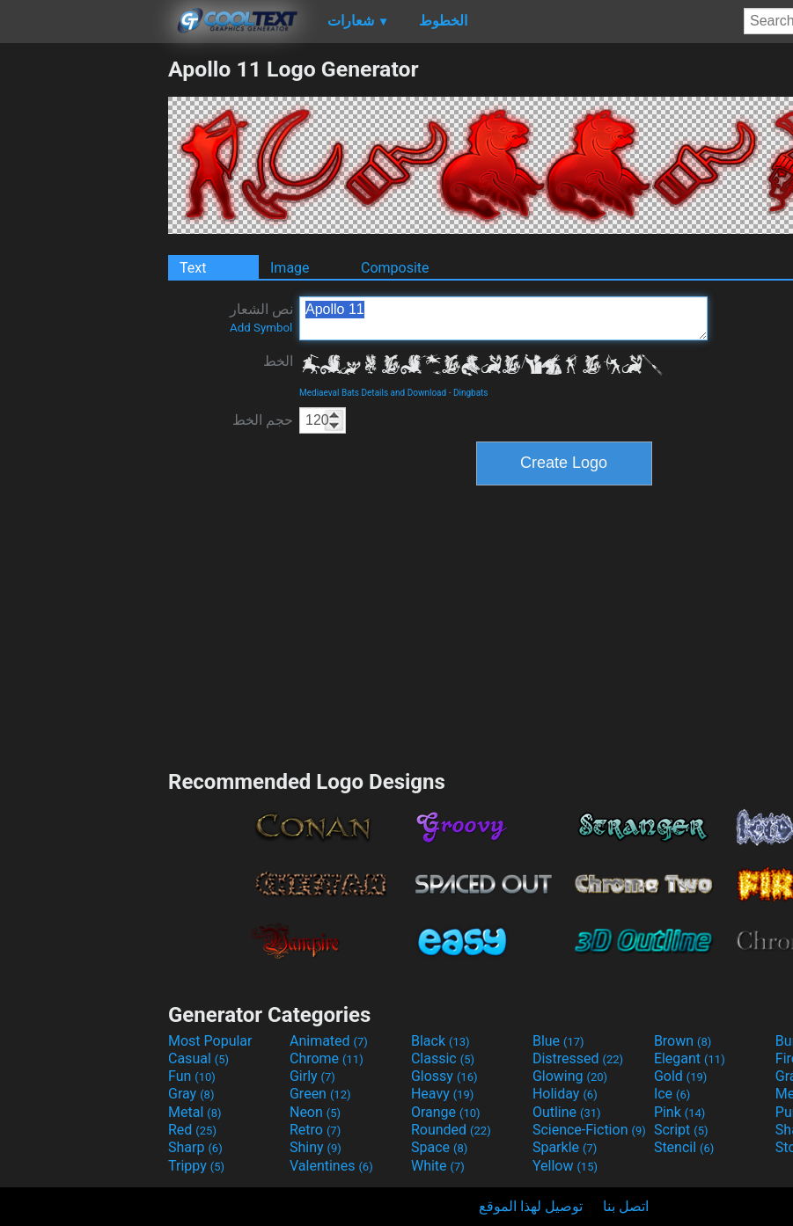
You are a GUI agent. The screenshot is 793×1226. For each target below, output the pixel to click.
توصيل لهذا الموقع (531, 1206)
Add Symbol (261, 327)
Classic (442, 1058)
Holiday (565, 1093)
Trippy (196, 1165)
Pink (680, 1112)
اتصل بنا (626, 1206)
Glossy (444, 1076)
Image (290, 267)
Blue (558, 1041)
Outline (566, 1112)
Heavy (442, 1093)
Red (192, 1129)
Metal (195, 1112)
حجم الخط (262, 420)
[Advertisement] (83, 320)
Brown (682, 1041)
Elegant (689, 1058)
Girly (312, 1076)
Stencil (684, 1147)
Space (439, 1147)
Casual (198, 1058)
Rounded (451, 1129)
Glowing (569, 1076)
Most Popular (210, 1041)
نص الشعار (261, 317)
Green (320, 1093)
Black (440, 1041)
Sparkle (564, 1147)
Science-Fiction (589, 1129)
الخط (278, 361)
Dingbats (470, 393)
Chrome (326, 1058)
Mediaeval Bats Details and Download (372, 393)
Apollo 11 (503, 318)
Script (681, 1129)
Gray (191, 1093)
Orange (446, 1112)
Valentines (331, 1165)
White (438, 1165)
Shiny (315, 1147)
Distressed (577, 1058)
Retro (315, 1129)
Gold (681, 1076)
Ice (672, 1093)
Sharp (195, 1147)
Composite (395, 267)
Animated (329, 1041)
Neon (315, 1112)
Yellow (565, 1165)
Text (193, 267)
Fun (192, 1076)
